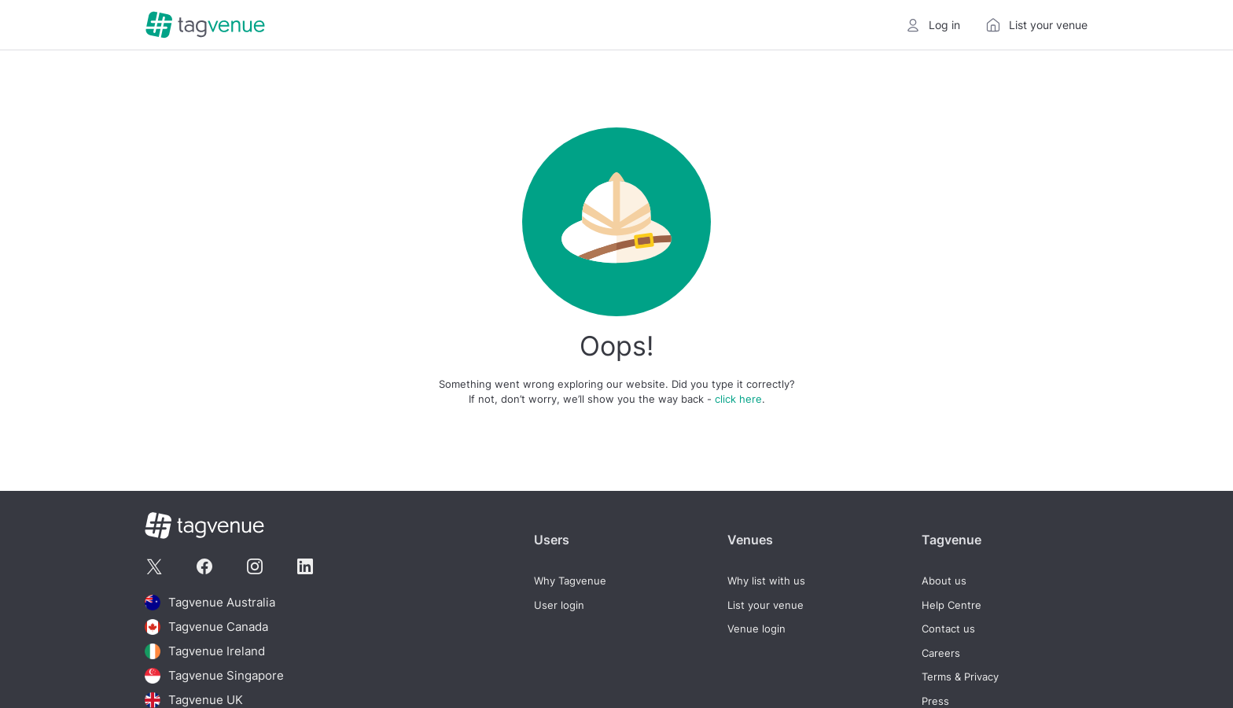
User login (559, 605)
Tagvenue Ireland (205, 651)
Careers (941, 653)
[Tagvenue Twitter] (154, 566)
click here (738, 399)
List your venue (765, 605)
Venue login (756, 629)
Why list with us (766, 581)
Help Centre (951, 605)
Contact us (948, 629)
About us (944, 581)
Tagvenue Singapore (214, 676)
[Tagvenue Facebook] (204, 566)
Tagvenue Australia (210, 602)
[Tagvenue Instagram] (255, 566)
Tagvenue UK (194, 700)
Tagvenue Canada (206, 627)
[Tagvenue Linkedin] (305, 566)
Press (935, 701)
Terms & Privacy (960, 677)
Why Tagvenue (570, 581)
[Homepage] (205, 25)
